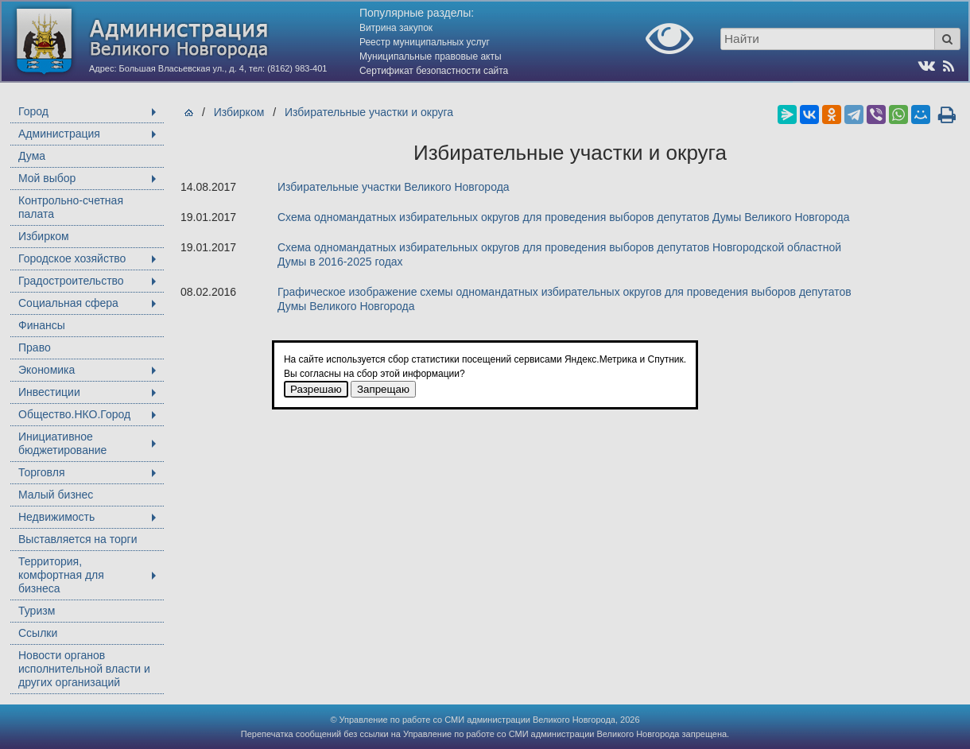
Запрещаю (383, 389)
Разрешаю (316, 389)
